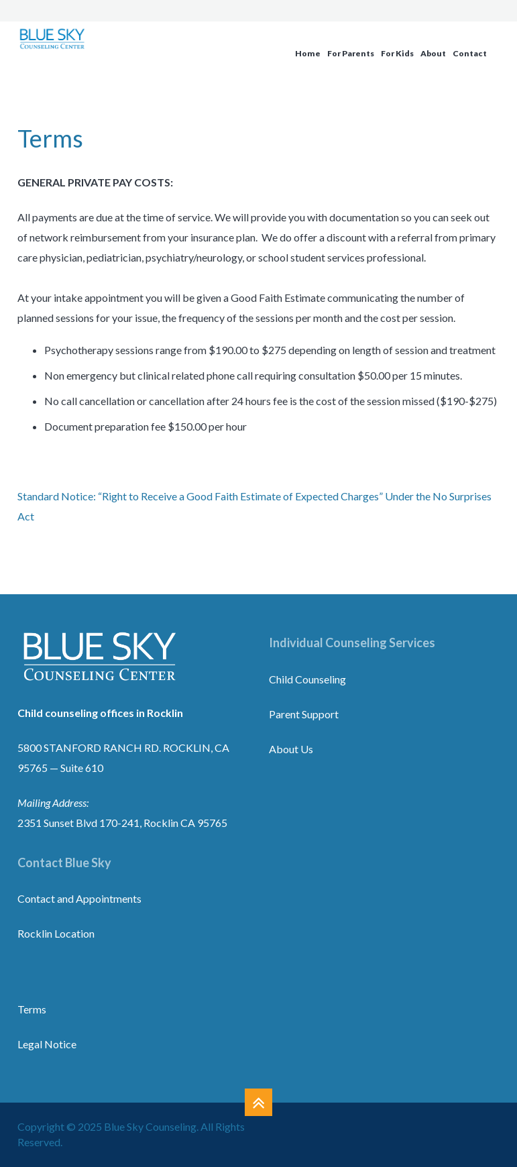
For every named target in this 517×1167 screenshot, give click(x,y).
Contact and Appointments (79, 898)
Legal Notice (46, 1044)
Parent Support (304, 714)
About (433, 53)
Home (308, 53)
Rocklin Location (56, 933)
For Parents (350, 53)
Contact (470, 53)
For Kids (397, 53)
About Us (291, 748)
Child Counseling (307, 679)
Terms (31, 1009)
